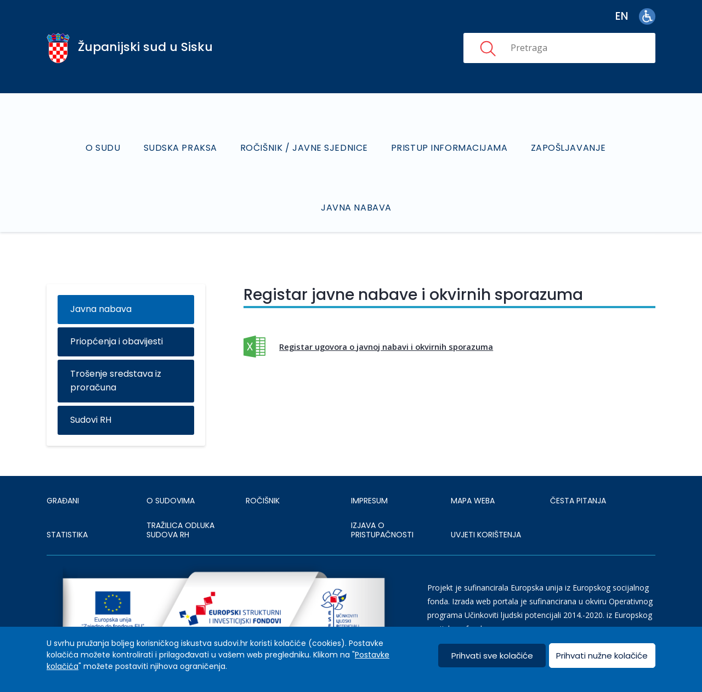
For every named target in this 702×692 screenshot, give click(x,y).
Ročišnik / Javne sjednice (304, 147)
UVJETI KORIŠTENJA (486, 534)
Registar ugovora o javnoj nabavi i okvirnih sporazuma (386, 346)
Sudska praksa (180, 147)
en (621, 16)
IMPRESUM (369, 500)
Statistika (67, 534)
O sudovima (170, 500)
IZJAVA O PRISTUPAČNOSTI (382, 530)
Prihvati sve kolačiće (492, 655)
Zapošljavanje (568, 147)
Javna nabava (356, 207)
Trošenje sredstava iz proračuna (115, 380)
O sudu (103, 147)
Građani (63, 500)
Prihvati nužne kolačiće (602, 655)
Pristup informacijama (449, 147)
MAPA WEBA (473, 500)
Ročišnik (263, 500)
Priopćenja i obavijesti (116, 341)
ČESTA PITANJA (578, 500)
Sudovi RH (90, 419)
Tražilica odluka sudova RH (180, 530)
